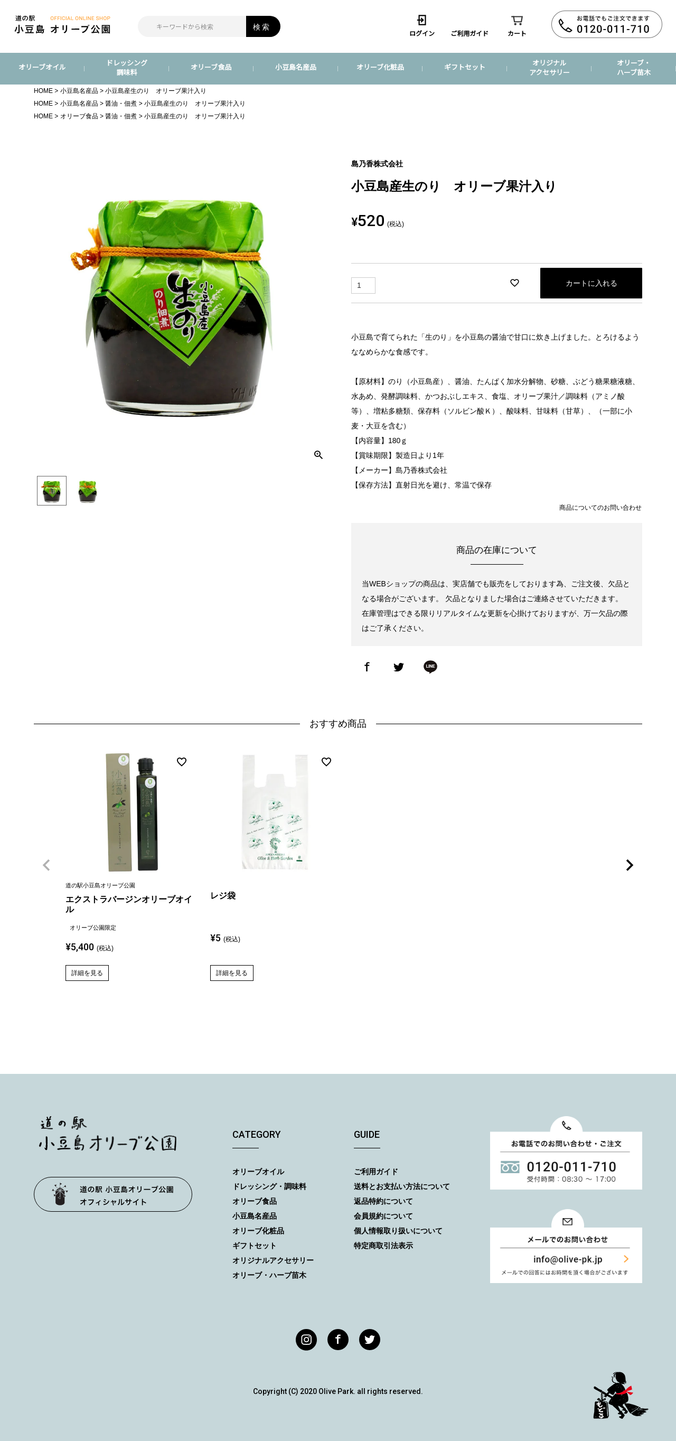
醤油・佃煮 (121, 103)
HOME (43, 91)
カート (517, 25)
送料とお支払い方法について (402, 1186)
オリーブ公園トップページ (113, 1194)
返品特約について (383, 1201)
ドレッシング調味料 (126, 67)
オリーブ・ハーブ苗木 (634, 67)
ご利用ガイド (469, 25)
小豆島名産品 (295, 67)
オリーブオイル (42, 67)
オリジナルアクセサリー (549, 67)
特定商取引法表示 (383, 1245)
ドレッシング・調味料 (269, 1186)
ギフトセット (464, 67)
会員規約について (383, 1216)
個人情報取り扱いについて (398, 1231)
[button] (46, 865)
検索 (262, 26)
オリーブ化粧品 (380, 67)
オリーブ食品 (211, 67)
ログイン (422, 25)
